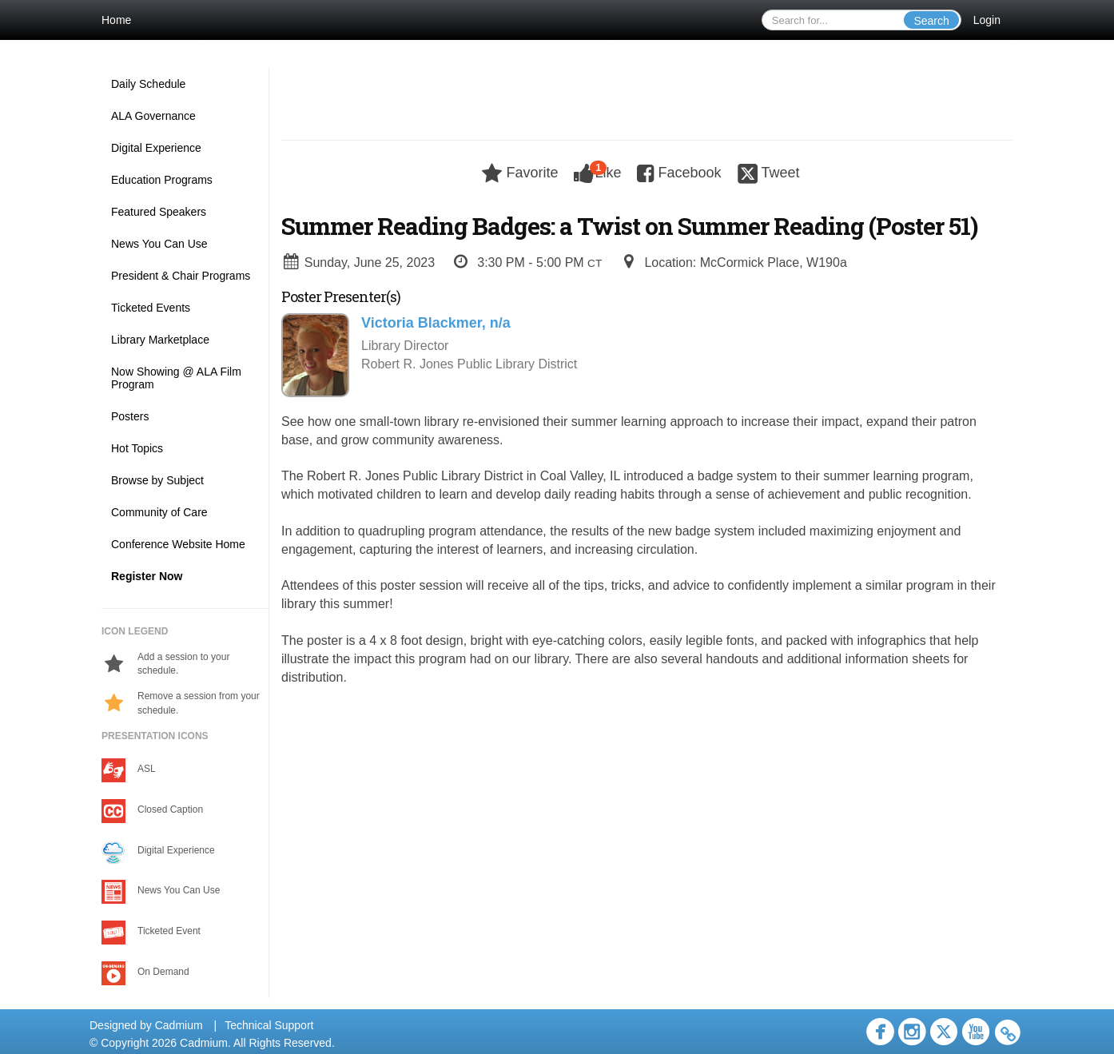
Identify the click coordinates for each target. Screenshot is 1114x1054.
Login (987, 20)
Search (931, 20)
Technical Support (269, 1025)
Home (116, 20)
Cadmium (179, 1025)
